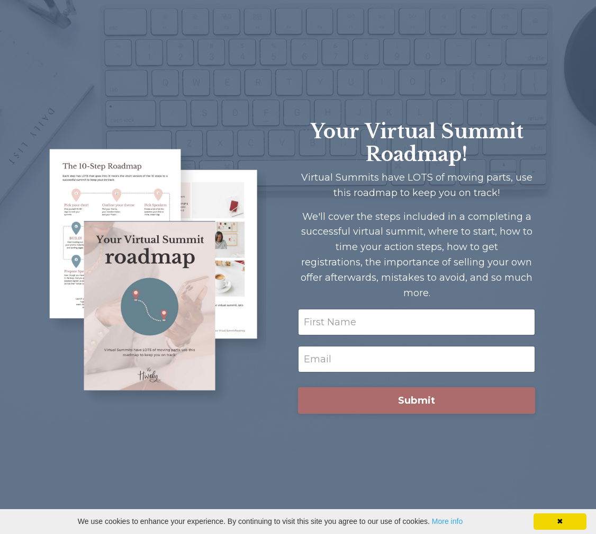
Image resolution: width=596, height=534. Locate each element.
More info (447, 521)
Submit (417, 400)
